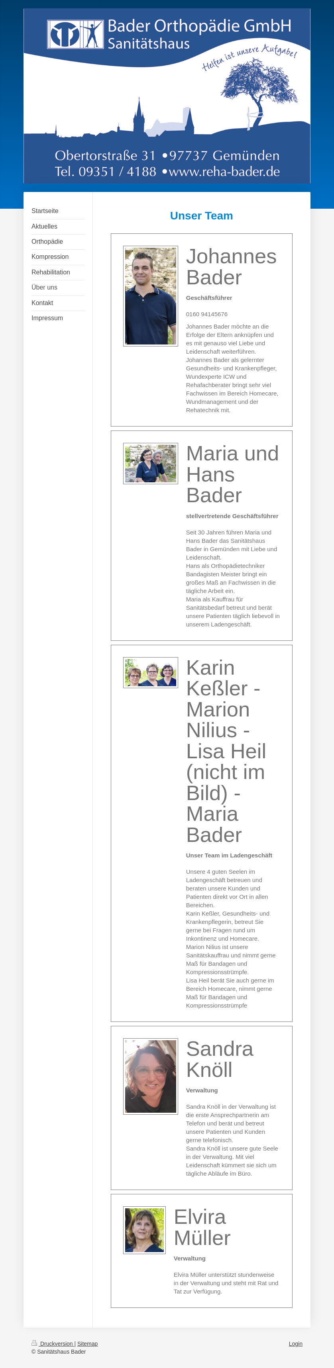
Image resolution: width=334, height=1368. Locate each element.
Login (296, 1344)
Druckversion (52, 1344)
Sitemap (87, 1344)
